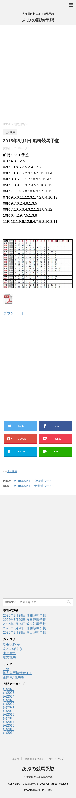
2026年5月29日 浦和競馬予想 (24, 615)
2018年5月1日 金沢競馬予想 (33, 481)
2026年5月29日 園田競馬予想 (24, 619)
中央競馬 (9, 653)
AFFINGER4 (44, 790)
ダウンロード (14, 313)
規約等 (15, 758)
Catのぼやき (12, 644)
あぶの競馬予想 (38, 20)
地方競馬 (12, 471)
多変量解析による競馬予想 (38, 776)
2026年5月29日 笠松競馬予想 (24, 624)
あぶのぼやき (12, 649)
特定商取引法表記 (34, 758)
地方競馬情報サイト (17, 673)
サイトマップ (56, 758)
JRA (6, 669)
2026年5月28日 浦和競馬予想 (24, 628)
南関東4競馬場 (13, 677)
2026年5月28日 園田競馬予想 (24, 632)
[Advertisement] (38, 73)
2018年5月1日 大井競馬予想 (33, 486)
